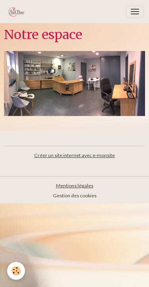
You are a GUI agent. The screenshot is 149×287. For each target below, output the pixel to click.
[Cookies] (16, 271)
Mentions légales (74, 186)
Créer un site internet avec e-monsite (74, 155)
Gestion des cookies (75, 196)
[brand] (18, 12)
